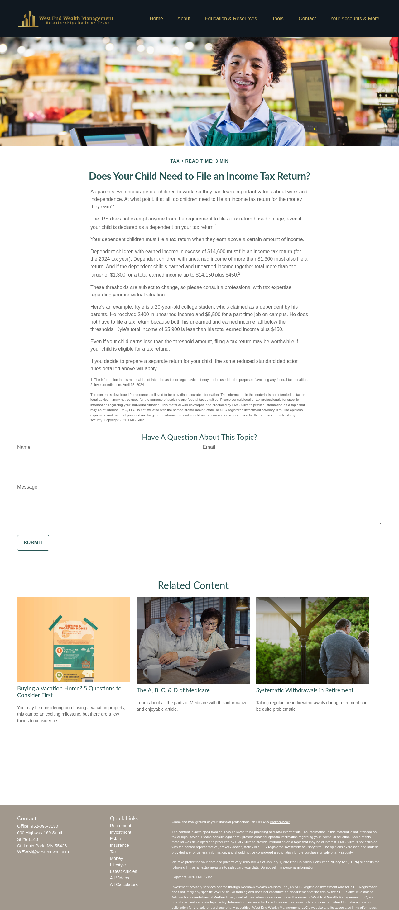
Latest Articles (123, 871)
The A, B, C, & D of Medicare (173, 690)
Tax (113, 851)
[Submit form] (33, 543)
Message (27, 487)
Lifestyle (118, 864)
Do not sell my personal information (287, 867)
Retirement (120, 825)
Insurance (119, 845)
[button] (156, 18)
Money (116, 858)
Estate (116, 838)
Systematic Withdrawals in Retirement (305, 690)
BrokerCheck (280, 822)
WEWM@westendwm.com (43, 851)
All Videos (119, 877)
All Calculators (124, 884)
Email (209, 447)
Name (24, 447)
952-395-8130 (44, 826)
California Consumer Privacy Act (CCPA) (328, 862)
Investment (120, 832)
